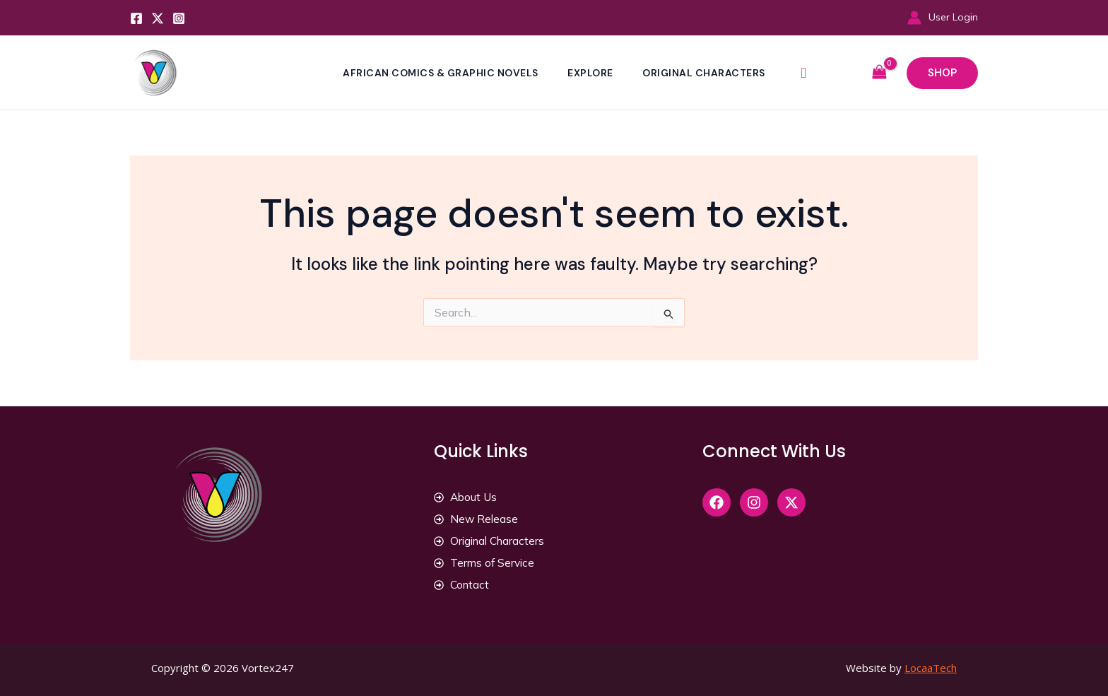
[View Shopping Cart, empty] (879, 72)
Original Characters (705, 73)
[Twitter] (157, 18)
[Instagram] (178, 18)
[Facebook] (136, 18)
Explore (590, 73)
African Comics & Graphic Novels (439, 73)
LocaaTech (930, 670)
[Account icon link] (942, 17)
